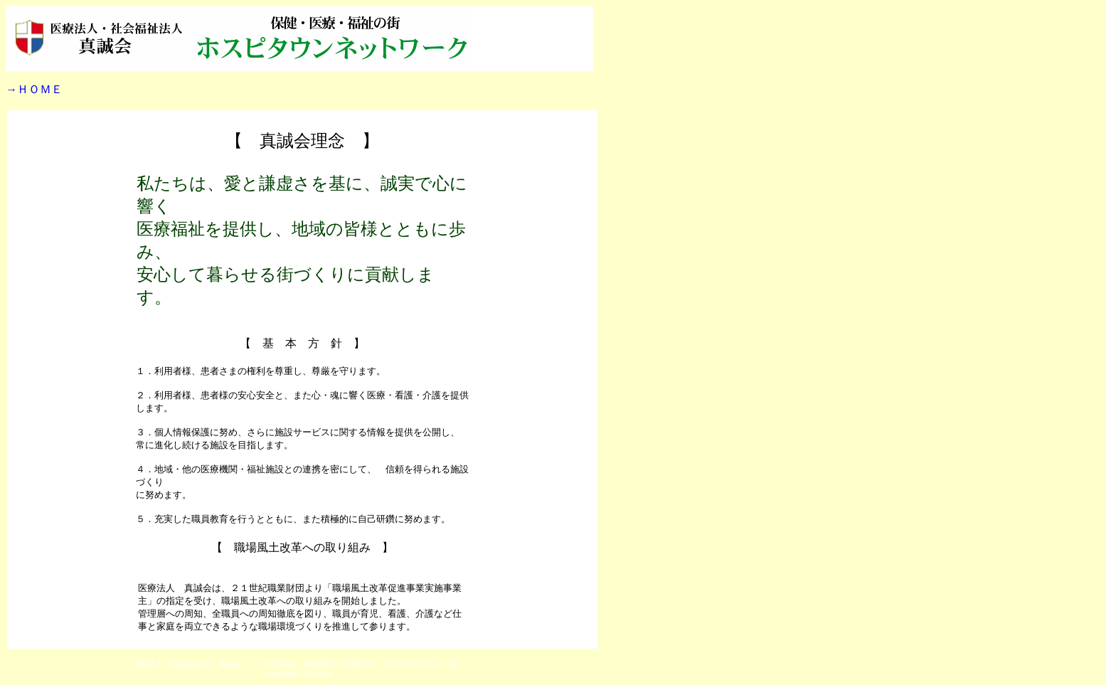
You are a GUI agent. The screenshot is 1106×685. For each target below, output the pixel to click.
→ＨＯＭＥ (34, 89)
